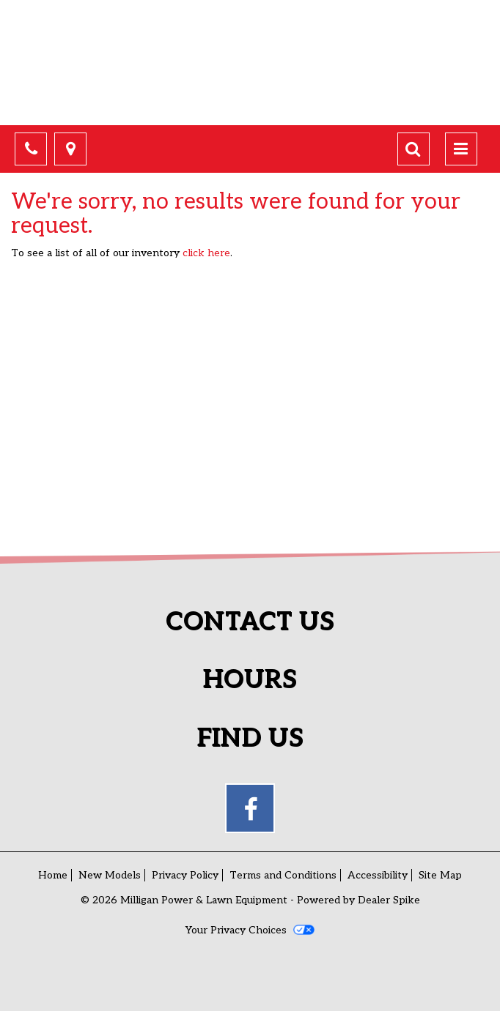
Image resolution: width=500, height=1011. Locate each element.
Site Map (440, 875)
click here (206, 253)
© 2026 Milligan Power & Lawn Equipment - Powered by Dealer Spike (250, 900)
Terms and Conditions (283, 875)
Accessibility (378, 875)
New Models (109, 875)
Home (52, 875)
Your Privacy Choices (249, 930)
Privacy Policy (185, 875)
